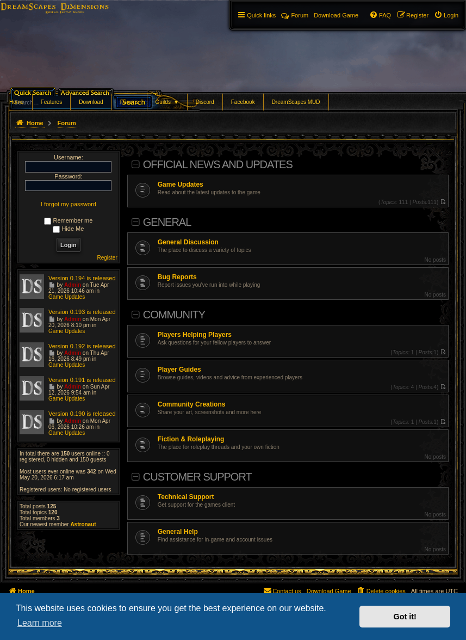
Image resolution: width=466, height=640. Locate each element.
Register (107, 258)
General (167, 222)
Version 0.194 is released (82, 278)
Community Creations (192, 404)
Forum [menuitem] (294, 15)
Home (16, 102)
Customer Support (197, 477)
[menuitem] (446, 15)
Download (91, 102)
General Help (178, 532)
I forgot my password (68, 204)
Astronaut (83, 524)
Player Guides (179, 369)
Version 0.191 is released (82, 380)
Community (174, 315)
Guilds (167, 102)
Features (51, 102)
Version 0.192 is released (82, 346)
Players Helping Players (195, 335)
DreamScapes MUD (296, 102)
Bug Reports (177, 277)
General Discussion (188, 242)
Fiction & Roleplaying (191, 439)
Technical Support (186, 497)
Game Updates (180, 184)
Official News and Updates (218, 164)
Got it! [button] (405, 616)
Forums (129, 102)
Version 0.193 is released (82, 312)
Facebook (243, 102)
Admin (72, 285)
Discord (205, 102)
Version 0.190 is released (82, 413)
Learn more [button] (39, 622)
